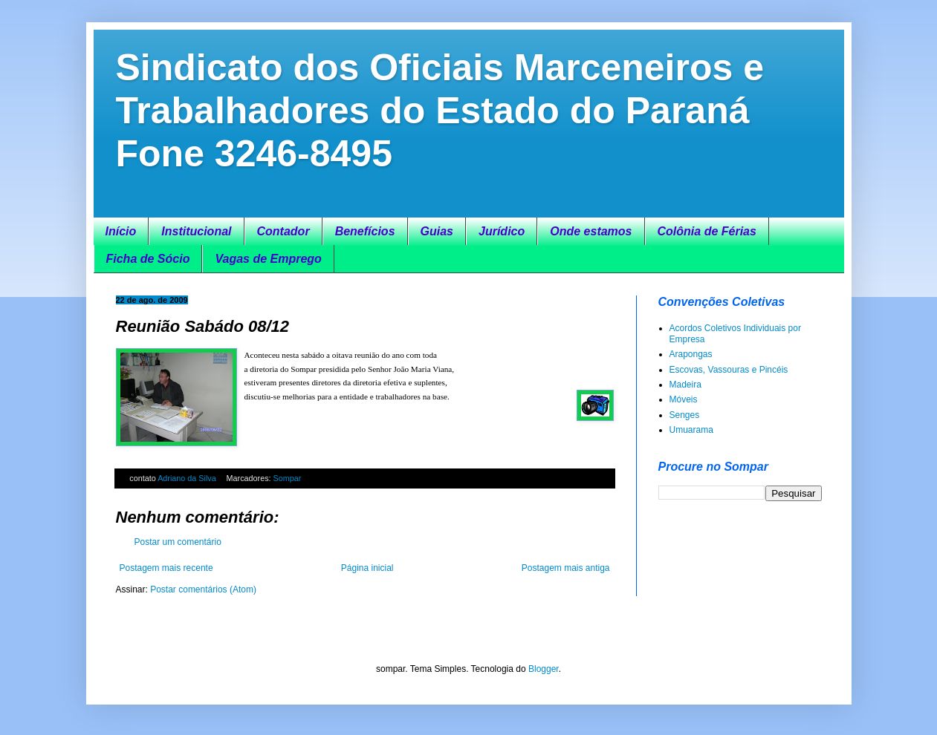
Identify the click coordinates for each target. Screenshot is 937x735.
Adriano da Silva (188, 478)
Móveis (683, 399)
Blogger (543, 669)
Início (121, 231)
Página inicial (367, 568)
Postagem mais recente (166, 568)
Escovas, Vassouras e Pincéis (728, 370)
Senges (684, 415)
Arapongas (691, 354)
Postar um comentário (177, 542)
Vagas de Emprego (268, 258)
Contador (283, 231)
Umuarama (691, 430)
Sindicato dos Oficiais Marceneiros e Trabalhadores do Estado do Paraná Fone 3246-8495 (440, 110)
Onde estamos (591, 231)
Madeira (685, 384)
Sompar (287, 478)
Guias (437, 231)
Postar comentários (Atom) (203, 589)
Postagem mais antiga (566, 568)
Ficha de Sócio (148, 258)
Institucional (196, 231)
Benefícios (365, 231)
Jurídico (502, 231)
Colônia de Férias (707, 231)
